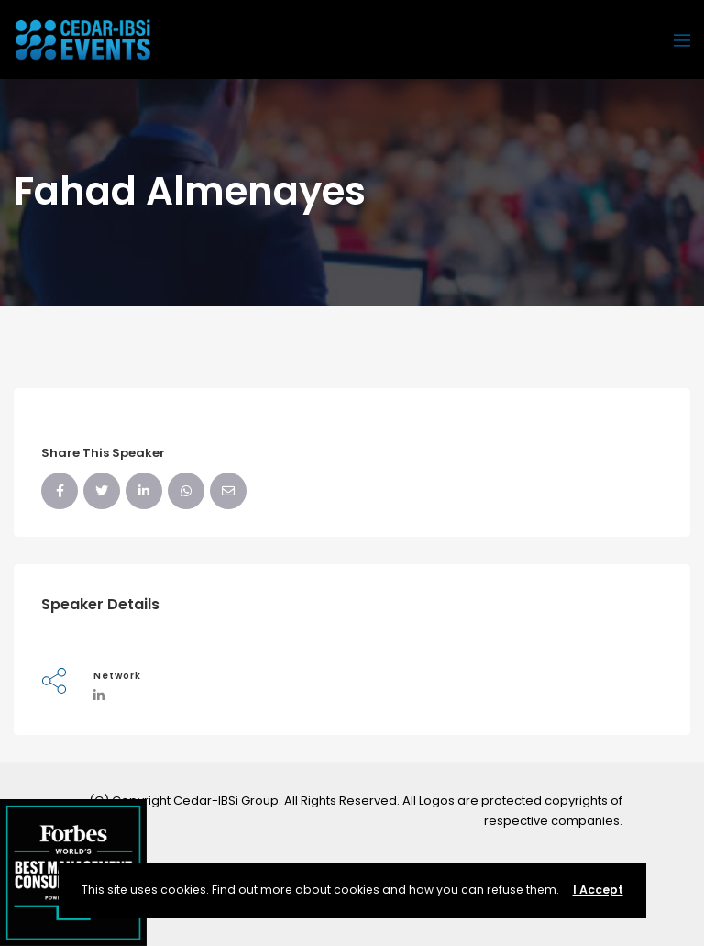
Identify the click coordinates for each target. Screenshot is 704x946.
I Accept (598, 889)
